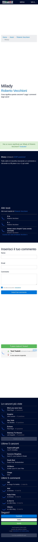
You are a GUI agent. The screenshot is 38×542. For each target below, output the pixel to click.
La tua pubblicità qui (19, 535)
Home (5, 37)
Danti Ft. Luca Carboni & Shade (18, 455)
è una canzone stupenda (19, 352)
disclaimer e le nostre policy (21, 531)
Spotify (19, 523)
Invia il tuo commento (19, 292)
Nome (3, 253)
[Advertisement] (19, 19)
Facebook (19, 516)
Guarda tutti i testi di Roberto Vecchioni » (15, 234)
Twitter (19, 520)
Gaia (18, 473)
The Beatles (18, 421)
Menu (22, 2)
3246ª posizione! (20, 157)
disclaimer (18, 287)
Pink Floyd (18, 409)
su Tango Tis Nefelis (18, 483)
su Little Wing (18, 502)
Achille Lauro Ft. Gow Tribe (18, 467)
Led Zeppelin (18, 433)
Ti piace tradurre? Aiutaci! (19, 346)
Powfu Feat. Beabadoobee (18, 461)
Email (3, 263)
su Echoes (18, 489)
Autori (12, 37)
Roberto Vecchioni (23, 37)
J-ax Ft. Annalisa (18, 448)
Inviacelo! (23, 146)
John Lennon (18, 415)
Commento (5, 272)
